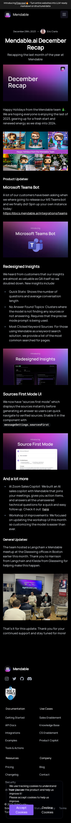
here (45, 509)
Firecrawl (21, 3)
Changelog (11, 774)
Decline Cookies (47, 810)
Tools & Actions (14, 748)
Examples (11, 740)
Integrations (12, 733)
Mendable (21, 669)
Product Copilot (49, 740)
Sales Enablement (50, 717)
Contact (44, 774)
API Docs (10, 725)
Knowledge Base (49, 725)
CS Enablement (48, 733)
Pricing (9, 767)
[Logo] (17, 14)
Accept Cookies (21, 810)
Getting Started (14, 717)
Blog (42, 767)
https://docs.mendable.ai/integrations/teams (35, 213)
